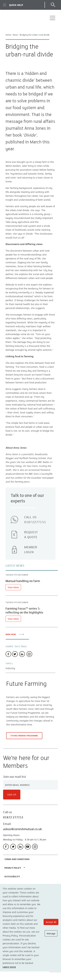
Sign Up (11, 794)
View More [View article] (13, 587)
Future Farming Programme (26, 736)
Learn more (9, 966)
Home (8, 34)
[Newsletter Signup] (30, 785)
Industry (10, 668)
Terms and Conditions (17, 859)
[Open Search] (52, 5)
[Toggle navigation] (52, 18)
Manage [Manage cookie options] (51, 933)
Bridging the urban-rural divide (34, 34)
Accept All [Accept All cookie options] (51, 922)
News (15, 34)
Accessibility (12, 876)
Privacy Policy (12, 867)
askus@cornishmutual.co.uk (22, 829)
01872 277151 (13, 817)
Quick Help (13, 5)
